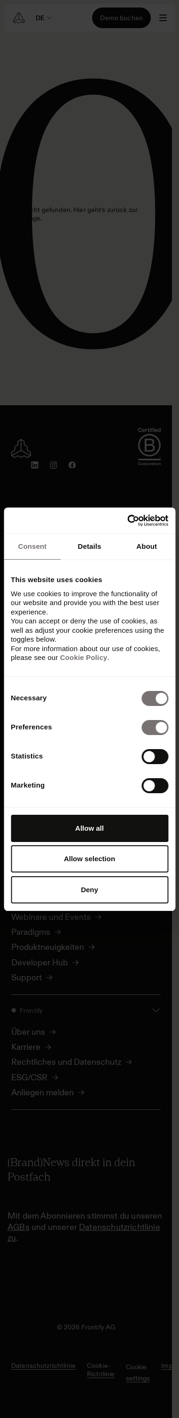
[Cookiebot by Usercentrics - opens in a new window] (128, 521)
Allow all (89, 828)
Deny (89, 890)
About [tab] (146, 546)
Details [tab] (89, 546)
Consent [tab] (32, 546)
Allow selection (89, 859)
